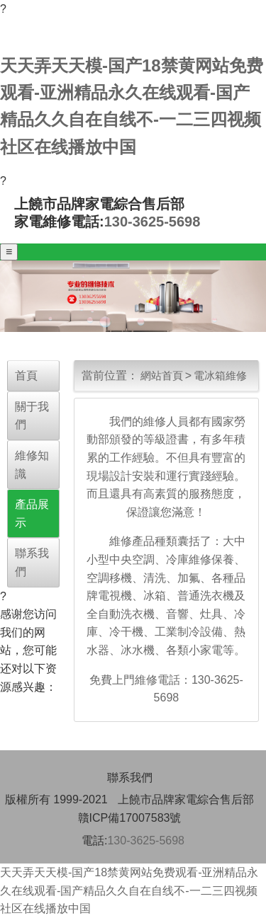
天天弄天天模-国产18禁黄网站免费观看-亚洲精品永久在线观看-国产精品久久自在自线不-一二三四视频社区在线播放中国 (129, 890)
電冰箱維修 (220, 375)
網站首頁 (161, 375)
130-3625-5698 (152, 221)
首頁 (26, 375)
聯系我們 (130, 777)
